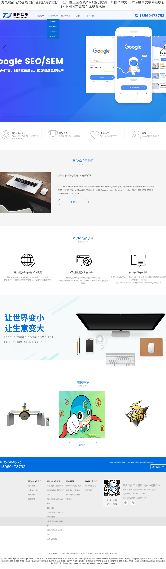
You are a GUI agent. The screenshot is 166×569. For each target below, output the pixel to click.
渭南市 (162, 559)
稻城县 (63, 561)
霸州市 (56, 563)
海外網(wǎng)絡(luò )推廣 (27, 265)
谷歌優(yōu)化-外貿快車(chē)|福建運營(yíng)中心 (55, 490)
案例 (78, 16)
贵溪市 (16, 561)
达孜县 (121, 559)
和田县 (150, 559)
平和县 (156, 559)
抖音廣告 (50, 508)
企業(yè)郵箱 (52, 539)
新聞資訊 (53, 36)
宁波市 (98, 561)
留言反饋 (88, 490)
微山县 (154, 561)
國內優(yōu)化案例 (73, 495)
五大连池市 (112, 561)
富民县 (148, 561)
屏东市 (119, 561)
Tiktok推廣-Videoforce (55, 512)
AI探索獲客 (51, 517)
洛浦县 (125, 561)
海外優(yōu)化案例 (73, 490)
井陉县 (57, 561)
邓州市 (138, 559)
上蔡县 (28, 561)
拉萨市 (132, 559)
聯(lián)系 (90, 16)
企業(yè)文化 (53, 26)
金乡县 (104, 561)
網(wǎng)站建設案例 (73, 486)
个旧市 (74, 561)
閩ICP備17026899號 (109, 553)
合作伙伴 (53, 31)
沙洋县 (39, 561)
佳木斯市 (9, 561)
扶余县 (107, 559)
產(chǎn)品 (65, 16)
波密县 (126, 559)
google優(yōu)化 (138, 267)
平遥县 (2, 561)
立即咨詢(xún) (158, 467)
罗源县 (45, 561)
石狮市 (144, 559)
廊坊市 (142, 561)
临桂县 (22, 561)
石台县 (137, 561)
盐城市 (51, 561)
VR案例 (69, 499)
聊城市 (67, 563)
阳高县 (92, 561)
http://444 (74, 563)
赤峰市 (80, 561)
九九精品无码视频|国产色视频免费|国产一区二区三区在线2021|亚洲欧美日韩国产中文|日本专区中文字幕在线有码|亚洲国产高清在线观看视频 (53, 559)
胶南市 (69, 561)
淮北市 (61, 563)
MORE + (73, 202)
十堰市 (86, 561)
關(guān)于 (53, 16)
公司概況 (53, 21)
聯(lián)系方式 (90, 486)
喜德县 (131, 561)
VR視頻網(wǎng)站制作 (83, 267)
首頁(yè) (40, 16)
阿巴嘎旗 (114, 559)
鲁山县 (33, 561)
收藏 (159, 561)
